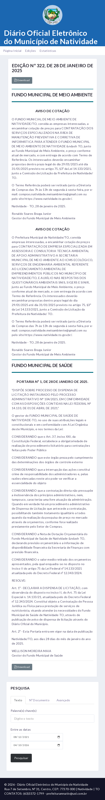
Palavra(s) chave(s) (23, 710)
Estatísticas (48, 50)
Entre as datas (21, 729)
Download (22, 80)
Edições (30, 50)
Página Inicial (12, 50)
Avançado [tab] (63, 700)
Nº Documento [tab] (39, 700)
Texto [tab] (18, 700)
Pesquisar (21, 758)
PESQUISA (20, 688)
